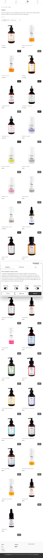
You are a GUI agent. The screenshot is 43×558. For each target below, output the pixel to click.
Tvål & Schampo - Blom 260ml (7, 408)
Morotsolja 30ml (25, 317)
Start (2, 546)
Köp (39, 51)
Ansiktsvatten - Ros (5, 136)
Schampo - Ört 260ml (5, 378)
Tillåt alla (35, 293)
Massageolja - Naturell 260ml (7, 317)
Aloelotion (24, 75)
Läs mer (3, 16)
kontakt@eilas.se (9, 554)
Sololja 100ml (24, 378)
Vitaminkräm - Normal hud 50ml (27, 468)
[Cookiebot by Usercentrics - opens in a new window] (33, 263)
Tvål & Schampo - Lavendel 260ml (28, 408)
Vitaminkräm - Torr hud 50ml (7, 498)
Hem (2, 7)
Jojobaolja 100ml (25, 257)
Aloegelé (3, 45)
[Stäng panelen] (41, 263)
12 (3, 20)
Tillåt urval (21, 293)
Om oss (2, 547)
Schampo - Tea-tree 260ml (27, 347)
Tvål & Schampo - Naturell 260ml (28, 438)
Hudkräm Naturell (25, 196)
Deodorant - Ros (5, 196)
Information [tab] (21, 267)
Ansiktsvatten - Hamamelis (27, 105)
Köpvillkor (3, 549)
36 (5, 20)
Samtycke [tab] (7, 267)
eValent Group (36, 554)
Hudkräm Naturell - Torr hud (7, 226)
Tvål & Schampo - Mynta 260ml (7, 438)
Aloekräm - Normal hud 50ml (27, 45)
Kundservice (3, 550)
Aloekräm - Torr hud (5, 75)
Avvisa (7, 293)
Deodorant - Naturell (25, 166)
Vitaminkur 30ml (25, 498)
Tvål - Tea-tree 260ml (5, 468)
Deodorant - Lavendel (26, 136)
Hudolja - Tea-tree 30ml (26, 226)
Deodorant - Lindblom (6, 166)
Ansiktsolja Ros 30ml (5, 105)
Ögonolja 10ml (4, 529)
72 (8, 20)
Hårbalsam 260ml (5, 257)
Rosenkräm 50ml (5, 347)
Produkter (6, 7)
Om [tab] (35, 267)
